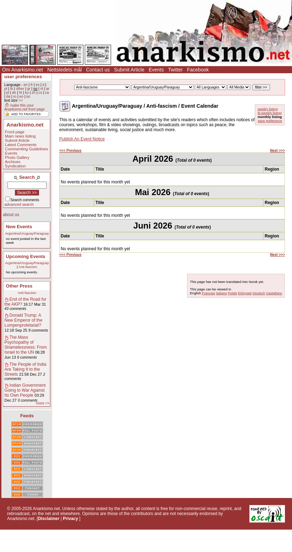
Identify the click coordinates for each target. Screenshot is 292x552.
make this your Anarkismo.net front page (24, 107)
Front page (14, 132)
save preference (270, 121)
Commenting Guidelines (26, 149)
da (8, 96)
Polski (232, 293)
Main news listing (20, 136)
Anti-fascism (27, 267)
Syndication (15, 166)
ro (14, 96)
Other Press (19, 286)
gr (29, 89)
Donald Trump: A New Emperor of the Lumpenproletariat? (24, 320)
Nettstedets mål (64, 70)
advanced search (19, 204)
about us (11, 214)
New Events (19, 226)
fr (32, 85)
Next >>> (277, 150)
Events (156, 70)
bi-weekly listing (269, 113)
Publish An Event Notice (82, 138)
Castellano (274, 293)
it (43, 85)
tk (11, 89)
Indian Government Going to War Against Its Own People (25, 390)
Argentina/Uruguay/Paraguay (27, 233)
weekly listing (268, 109)
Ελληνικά (245, 293)
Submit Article (129, 70)
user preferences (23, 76)
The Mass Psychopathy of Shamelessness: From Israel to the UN (26, 345)
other (20, 89)
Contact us (98, 70)
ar (47, 89)
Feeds (27, 415)
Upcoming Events (25, 256)
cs (40, 93)
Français (208, 293)
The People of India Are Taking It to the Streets (25, 369)
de (14, 93)
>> (20, 100)
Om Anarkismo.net (22, 70)
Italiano (221, 293)
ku (27, 93)
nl (41, 89)
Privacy (70, 518)
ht (20, 93)
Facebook (198, 70)
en (25, 85)
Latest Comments (21, 145)
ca (47, 93)
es (38, 85)
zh (33, 93)
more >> (42, 403)
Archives (13, 162)
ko (28, 96)
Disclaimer (49, 518)
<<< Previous (70, 150)
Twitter (175, 70)
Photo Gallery (17, 157)
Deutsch (259, 293)
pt (5, 89)
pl (7, 93)
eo (21, 96)
